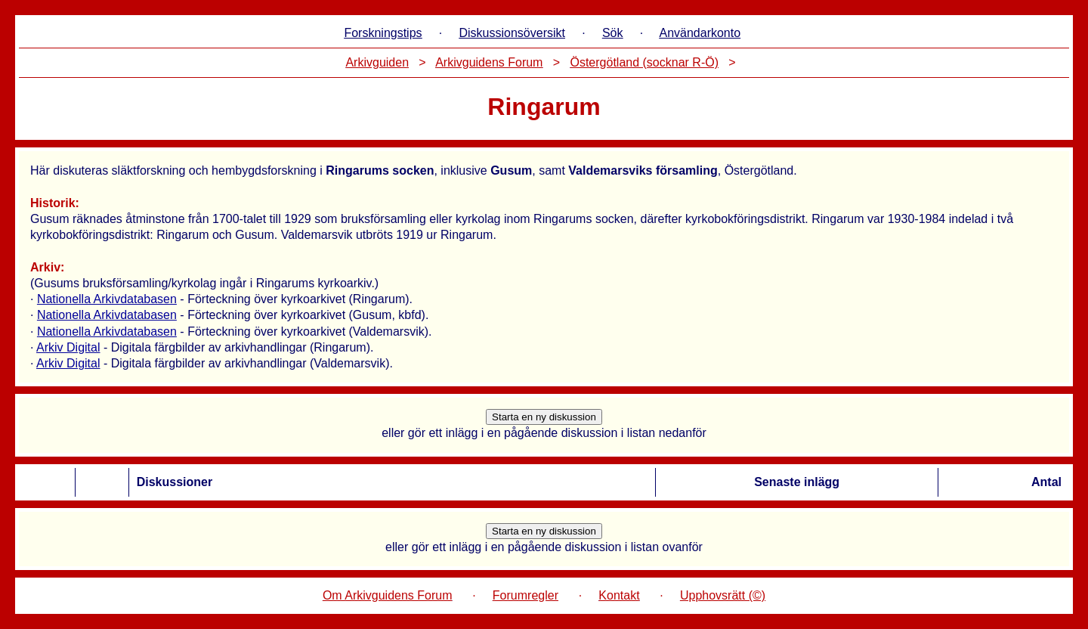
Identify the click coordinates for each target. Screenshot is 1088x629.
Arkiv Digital (68, 347)
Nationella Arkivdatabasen (107, 299)
